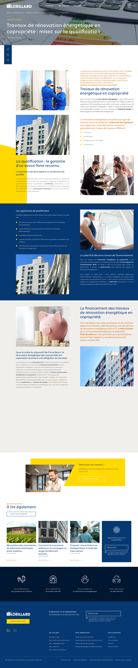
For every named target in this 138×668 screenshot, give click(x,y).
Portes (111, 643)
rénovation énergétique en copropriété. (98, 85)
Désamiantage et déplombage (89, 646)
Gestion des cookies (123, 660)
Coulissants (113, 640)
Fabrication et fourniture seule (89, 640)
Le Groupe (50, 6)
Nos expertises (80, 6)
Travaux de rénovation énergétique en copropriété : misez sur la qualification (47, 12)
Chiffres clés (54, 637)
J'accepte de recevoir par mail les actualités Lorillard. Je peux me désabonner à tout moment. (117, 553)
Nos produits (114, 633)
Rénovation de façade (85, 643)
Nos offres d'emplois (58, 650)
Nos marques (63, 6)
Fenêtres (111, 637)
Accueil (9, 12)
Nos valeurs (54, 646)
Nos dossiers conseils (18, 12)
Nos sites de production (59, 640)
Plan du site (66, 660)
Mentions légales (80, 660)
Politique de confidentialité (101, 660)
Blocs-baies (113, 646)
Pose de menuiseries (84, 637)
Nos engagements (56, 643)
